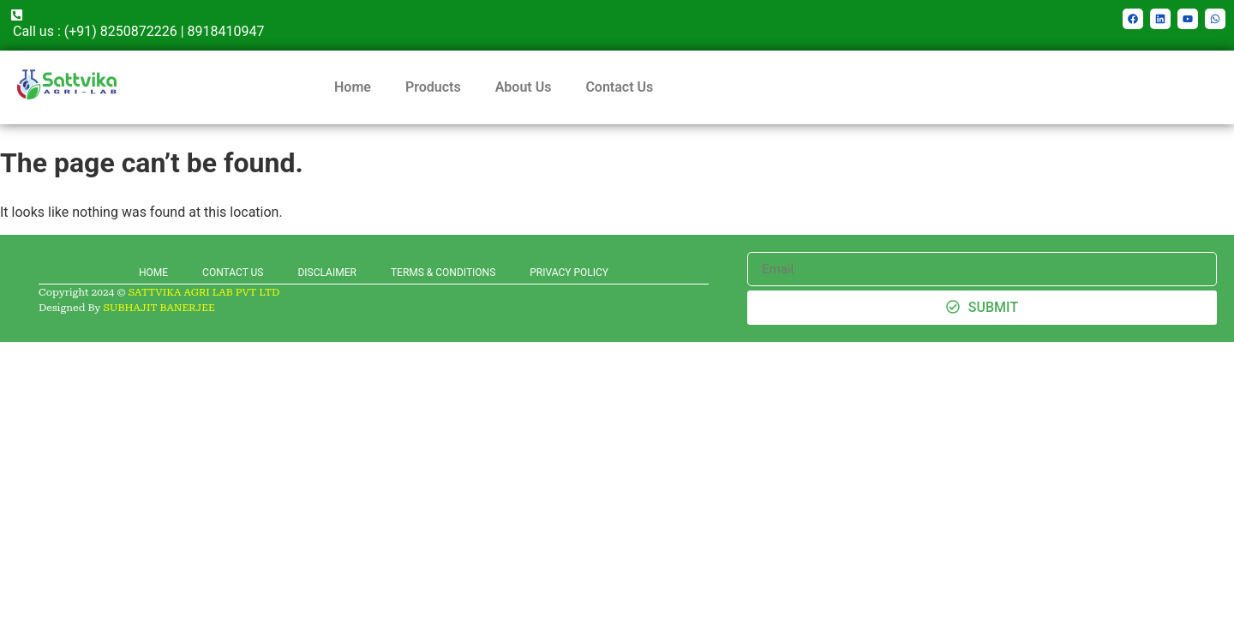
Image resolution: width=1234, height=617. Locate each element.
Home (352, 87)
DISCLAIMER (326, 273)
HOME (153, 273)
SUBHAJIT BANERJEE (158, 308)
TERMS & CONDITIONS (443, 273)
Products (433, 87)
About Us (523, 87)
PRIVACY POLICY (569, 273)
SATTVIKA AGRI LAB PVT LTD (204, 292)
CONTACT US (232, 273)
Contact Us (619, 87)
